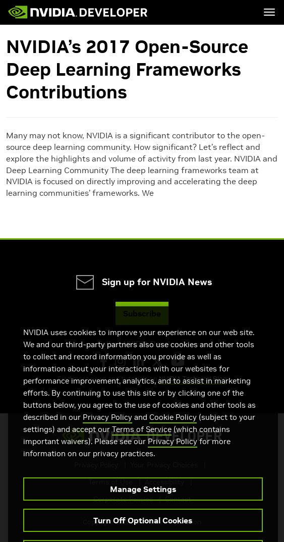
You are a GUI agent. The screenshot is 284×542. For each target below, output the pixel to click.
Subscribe (142, 313)
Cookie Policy (173, 430)
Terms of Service (142, 442)
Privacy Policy (107, 430)
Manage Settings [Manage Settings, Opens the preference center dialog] (143, 502)
